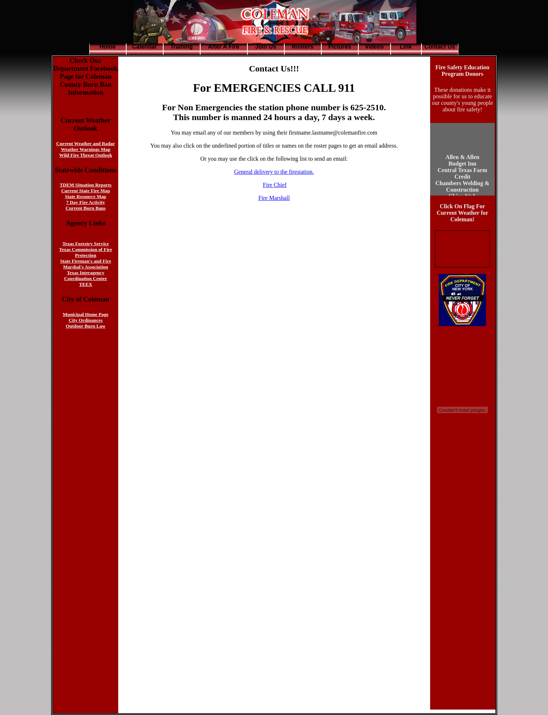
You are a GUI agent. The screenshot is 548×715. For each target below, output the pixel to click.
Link (406, 47)
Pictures (339, 47)
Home (107, 47)
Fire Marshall (274, 198)
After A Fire (223, 47)
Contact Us (439, 47)
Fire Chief (275, 185)
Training (181, 47)
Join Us (265, 47)
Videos (374, 47)
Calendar (144, 47)
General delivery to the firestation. (274, 172)
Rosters (303, 47)
